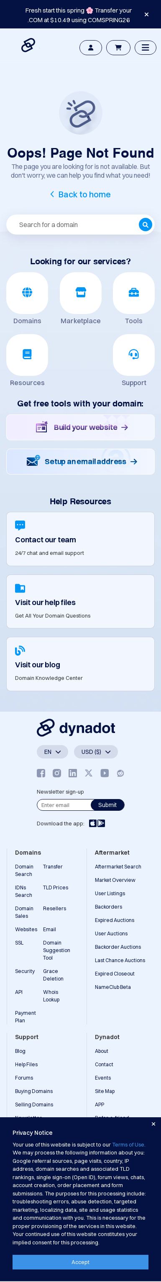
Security (25, 971)
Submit (107, 805)
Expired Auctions (114, 920)
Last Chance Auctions (120, 960)
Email (49, 929)
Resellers (54, 908)
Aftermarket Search (118, 866)
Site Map (105, 1091)
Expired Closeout (115, 973)
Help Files (26, 1064)
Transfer (53, 866)
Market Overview (115, 880)
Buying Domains (34, 1091)
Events (103, 1078)
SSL (19, 943)
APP (99, 1104)
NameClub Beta (113, 987)
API (19, 992)
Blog (20, 1051)
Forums (24, 1078)
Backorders (108, 907)
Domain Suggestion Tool (56, 950)
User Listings (110, 893)
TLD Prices (55, 887)
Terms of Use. (129, 1144)
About (101, 1051)
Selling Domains (34, 1104)
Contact (104, 1064)
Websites (26, 929)
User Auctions (111, 933)
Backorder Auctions (118, 947)
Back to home (85, 194)
